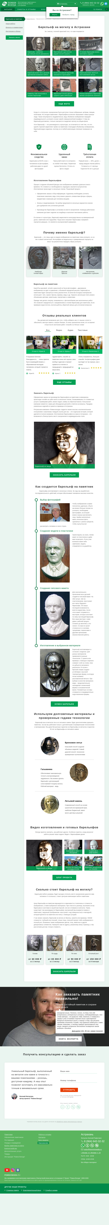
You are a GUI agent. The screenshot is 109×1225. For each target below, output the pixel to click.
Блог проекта (64, 909)
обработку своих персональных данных (69, 1153)
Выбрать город (68, 15)
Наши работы (10, 23)
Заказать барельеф (64, 506)
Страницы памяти (12, 1222)
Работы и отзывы (26, 9)
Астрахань (87, 1165)
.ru (12, 1206)
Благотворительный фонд (32, 1222)
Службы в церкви (51, 1222)
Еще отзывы (64, 414)
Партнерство (43, 1174)
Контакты (42, 1169)
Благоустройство (10, 1180)
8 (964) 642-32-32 (90, 3)
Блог (43, 9)
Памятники (8, 1166)
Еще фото (64, 104)
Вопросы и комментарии (14, 27)
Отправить (69, 1121)
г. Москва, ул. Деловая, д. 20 (91, 1184)
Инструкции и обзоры (13, 31)
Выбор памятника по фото (14, 1177)
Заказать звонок (88, 5)
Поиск (99, 9)
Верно (54, 15)
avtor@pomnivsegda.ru (93, 1181)
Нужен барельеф (64, 735)
